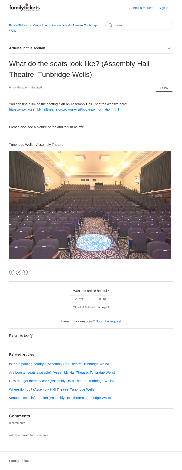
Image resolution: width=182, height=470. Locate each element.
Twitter (18, 272)
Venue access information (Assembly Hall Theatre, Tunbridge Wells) (60, 398)
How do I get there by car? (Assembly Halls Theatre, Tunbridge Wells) (61, 381)
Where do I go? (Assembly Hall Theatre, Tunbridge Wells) (52, 389)
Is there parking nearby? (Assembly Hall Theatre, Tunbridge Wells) (59, 364)
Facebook (12, 272)
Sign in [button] (163, 8)
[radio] (79, 299)
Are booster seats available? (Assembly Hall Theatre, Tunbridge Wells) (62, 372)
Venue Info (40, 25)
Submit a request (141, 8)
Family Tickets (18, 25)
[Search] (139, 25)
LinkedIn (25, 272)
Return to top (21, 335)
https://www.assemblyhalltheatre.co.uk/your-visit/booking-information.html (64, 109)
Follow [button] (164, 88)
